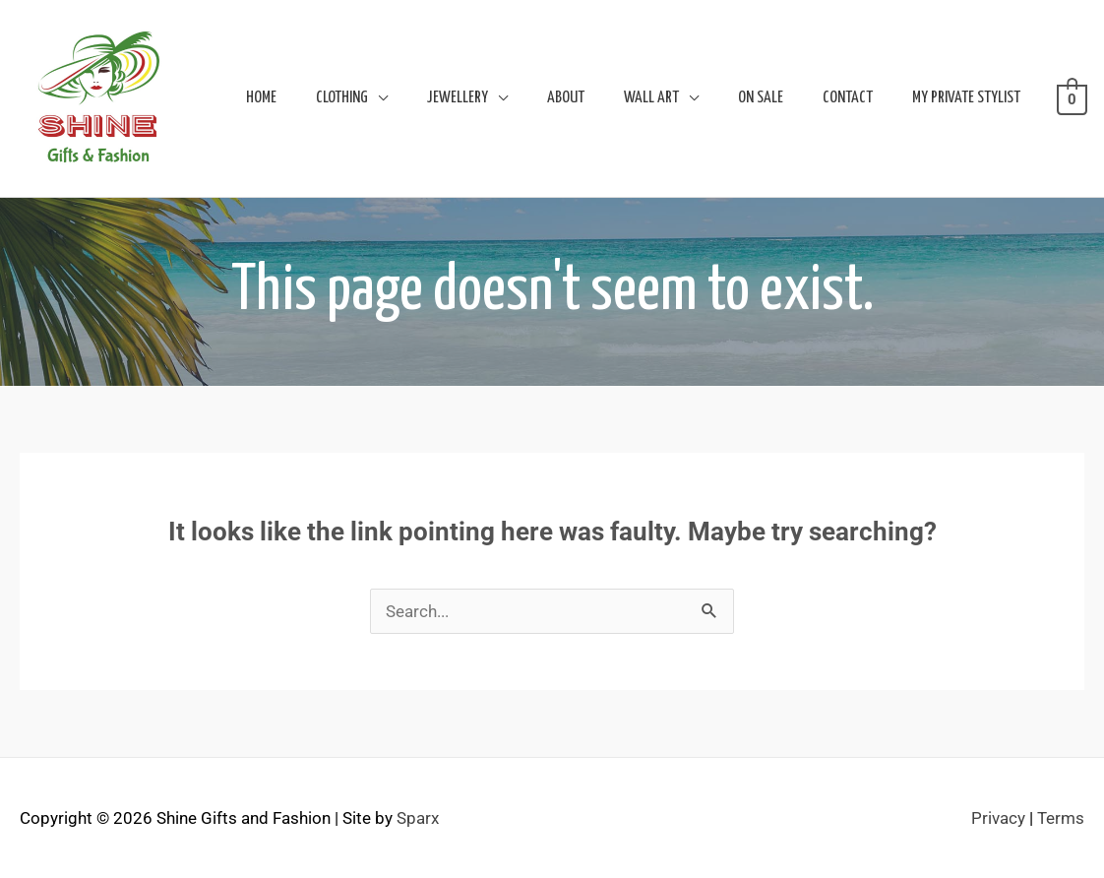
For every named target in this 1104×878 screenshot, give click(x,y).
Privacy (998, 818)
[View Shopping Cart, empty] (1072, 98)
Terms (1060, 818)
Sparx (418, 818)
